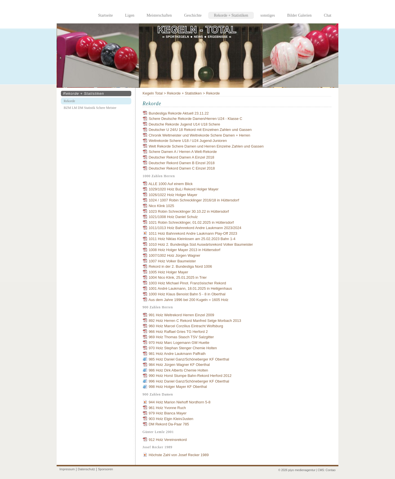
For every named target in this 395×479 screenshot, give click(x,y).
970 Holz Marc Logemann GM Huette (179, 342)
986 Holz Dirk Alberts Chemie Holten (178, 370)
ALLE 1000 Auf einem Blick (170, 184)
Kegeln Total (153, 93)
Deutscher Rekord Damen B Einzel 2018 (182, 163)
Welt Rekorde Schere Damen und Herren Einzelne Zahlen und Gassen (206, 146)
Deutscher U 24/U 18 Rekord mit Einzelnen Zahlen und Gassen (200, 130)
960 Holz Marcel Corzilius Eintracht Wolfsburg (186, 326)
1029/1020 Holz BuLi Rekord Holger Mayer (184, 189)
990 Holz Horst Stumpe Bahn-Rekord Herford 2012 (190, 375)
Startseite (105, 15)
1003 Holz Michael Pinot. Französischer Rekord (187, 283)
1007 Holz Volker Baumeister (172, 261)
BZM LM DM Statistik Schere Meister (90, 108)
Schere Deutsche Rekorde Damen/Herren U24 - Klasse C (195, 119)
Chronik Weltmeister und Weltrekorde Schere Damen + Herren (199, 135)
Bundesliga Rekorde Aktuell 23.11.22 (179, 113)
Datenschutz (86, 469)
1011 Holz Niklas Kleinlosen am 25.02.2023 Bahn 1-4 (192, 239)
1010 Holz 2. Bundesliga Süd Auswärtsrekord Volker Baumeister (201, 244)
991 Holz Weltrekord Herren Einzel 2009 (181, 315)
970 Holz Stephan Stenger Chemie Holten (183, 348)
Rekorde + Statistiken (184, 93)
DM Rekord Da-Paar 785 (169, 424)
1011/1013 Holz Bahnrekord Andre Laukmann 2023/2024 (195, 228)
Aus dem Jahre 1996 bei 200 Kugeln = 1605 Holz (188, 300)
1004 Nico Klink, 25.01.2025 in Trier (178, 277)
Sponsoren (105, 469)
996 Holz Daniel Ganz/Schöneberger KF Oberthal (189, 381)
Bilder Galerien (299, 15)
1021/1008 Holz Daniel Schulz (173, 217)
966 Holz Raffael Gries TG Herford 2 (178, 331)
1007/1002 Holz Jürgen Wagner (174, 255)
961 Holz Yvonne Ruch (167, 408)
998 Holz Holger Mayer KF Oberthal (178, 386)
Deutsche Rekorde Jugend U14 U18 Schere (184, 124)
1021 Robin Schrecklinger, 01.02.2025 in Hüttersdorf (191, 222)
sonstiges (267, 15)
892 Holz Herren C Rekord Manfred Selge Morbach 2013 (195, 320)
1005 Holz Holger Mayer (168, 272)
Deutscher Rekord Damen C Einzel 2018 (182, 168)
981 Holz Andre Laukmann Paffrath (177, 353)
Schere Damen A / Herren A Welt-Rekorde (183, 152)
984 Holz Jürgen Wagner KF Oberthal (179, 364)
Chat (327, 15)
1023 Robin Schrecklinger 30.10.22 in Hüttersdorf (189, 211)
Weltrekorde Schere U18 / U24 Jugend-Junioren (188, 141)
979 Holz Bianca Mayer (168, 413)
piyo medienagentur (302, 470)
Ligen (129, 15)
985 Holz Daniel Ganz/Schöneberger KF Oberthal (189, 359)
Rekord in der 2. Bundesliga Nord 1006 (180, 266)
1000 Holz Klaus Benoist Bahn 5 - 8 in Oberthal (187, 294)
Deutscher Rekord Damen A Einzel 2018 (181, 157)
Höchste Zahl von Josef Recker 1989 (179, 455)
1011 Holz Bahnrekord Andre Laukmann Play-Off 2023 (193, 233)
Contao (331, 470)
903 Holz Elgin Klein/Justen (171, 419)
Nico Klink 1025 (161, 206)
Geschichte (192, 15)
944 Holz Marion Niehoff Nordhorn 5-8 (179, 402)
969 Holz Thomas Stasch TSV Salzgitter (181, 337)
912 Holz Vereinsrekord (168, 440)
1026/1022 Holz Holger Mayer (173, 195)
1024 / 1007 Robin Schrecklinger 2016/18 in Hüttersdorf (194, 200)
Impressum (67, 469)
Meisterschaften (159, 15)
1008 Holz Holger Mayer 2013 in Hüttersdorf (184, 250)
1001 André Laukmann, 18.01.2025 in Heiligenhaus (190, 288)
